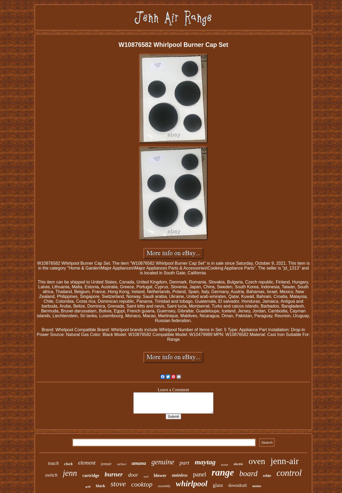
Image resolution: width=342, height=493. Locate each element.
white (267, 476)
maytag (205, 462)
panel (199, 474)
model (224, 464)
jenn (70, 473)
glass (218, 485)
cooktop (141, 484)
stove (118, 484)
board (248, 473)
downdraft (237, 485)
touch (53, 463)
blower (160, 475)
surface (121, 464)
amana (139, 463)
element (86, 463)
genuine (162, 462)
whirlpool (191, 483)
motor (256, 486)
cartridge (90, 475)
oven (256, 461)
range (223, 472)
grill (88, 486)
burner (113, 474)
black (100, 486)
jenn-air (284, 461)
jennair (106, 464)
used (145, 476)
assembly (164, 486)
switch (51, 475)
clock (68, 464)
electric (238, 464)
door (133, 475)
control (289, 473)
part (184, 462)
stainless (180, 475)
